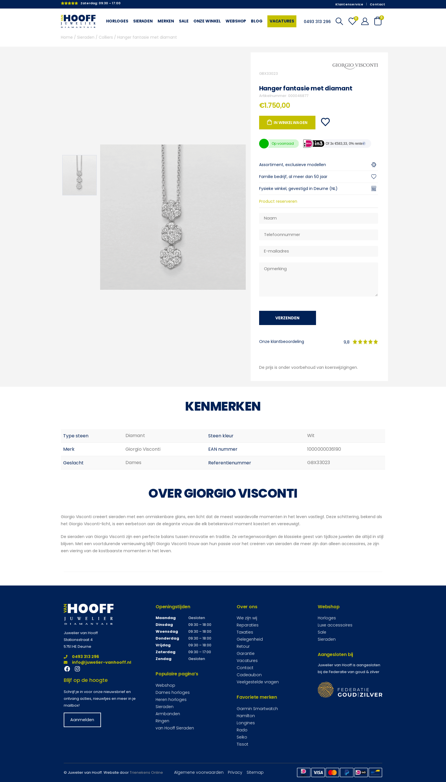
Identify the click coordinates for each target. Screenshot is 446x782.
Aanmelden (82, 720)
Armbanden (168, 714)
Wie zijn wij (247, 618)
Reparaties (248, 625)
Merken (166, 21)
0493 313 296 (81, 656)
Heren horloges (171, 699)
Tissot (242, 744)
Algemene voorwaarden (199, 772)
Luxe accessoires (335, 625)
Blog (256, 21)
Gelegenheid (250, 639)
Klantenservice (349, 4)
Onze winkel (207, 21)
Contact (377, 4)
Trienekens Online (146, 772)
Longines (246, 723)
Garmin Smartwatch (257, 708)
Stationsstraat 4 (78, 639)
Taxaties (245, 632)
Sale (183, 21)
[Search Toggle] (339, 21)
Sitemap (255, 772)
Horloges (117, 21)
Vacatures (282, 21)
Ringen (162, 721)
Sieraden (143, 21)
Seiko (242, 737)
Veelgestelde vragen (258, 682)
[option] (79, 175)
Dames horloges (173, 692)
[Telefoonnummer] (318, 234)
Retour (243, 646)
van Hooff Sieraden (175, 728)
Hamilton (246, 716)
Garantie (246, 653)
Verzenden (287, 318)
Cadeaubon (249, 675)
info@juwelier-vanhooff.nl (97, 662)
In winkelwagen (290, 122)
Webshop (236, 21)
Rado (242, 730)
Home (67, 37)
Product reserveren (278, 201)
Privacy (235, 772)
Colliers (106, 37)
